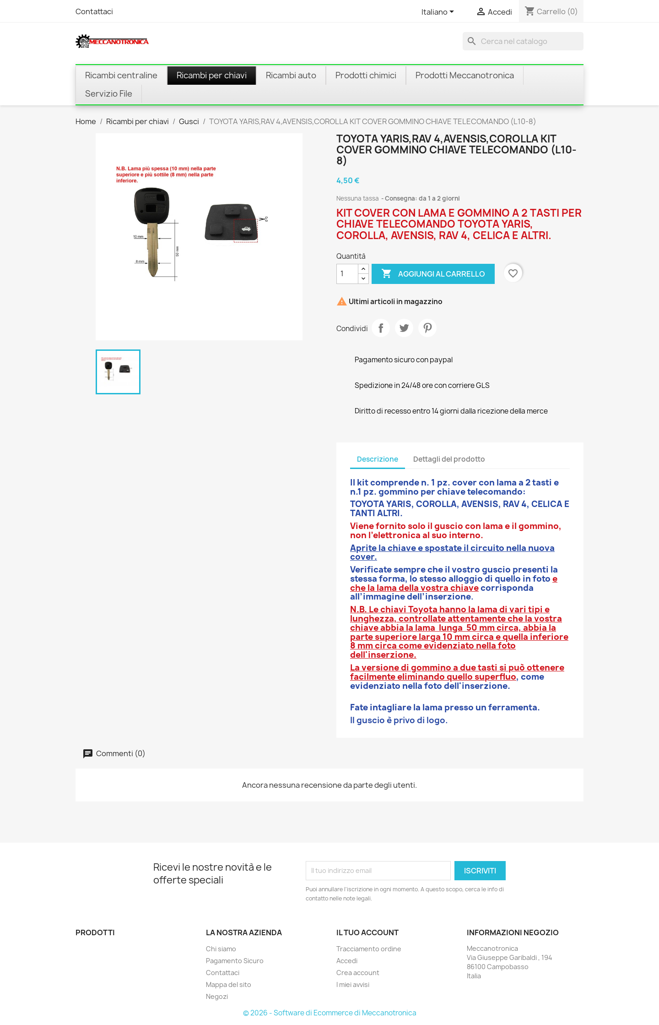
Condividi (381, 328)
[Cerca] (523, 41)
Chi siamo (221, 948)
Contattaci (94, 11)
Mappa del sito (228, 984)
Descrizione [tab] (377, 459)
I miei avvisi (352, 984)
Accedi (346, 960)
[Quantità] (347, 274)
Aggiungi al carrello (433, 274)
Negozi (217, 996)
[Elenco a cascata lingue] (439, 12)
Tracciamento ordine (368, 948)
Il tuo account (367, 932)
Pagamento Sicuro (235, 960)
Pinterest (427, 328)
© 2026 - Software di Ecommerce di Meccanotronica (329, 1013)
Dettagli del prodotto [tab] (449, 459)
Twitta (404, 328)
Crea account (357, 972)
